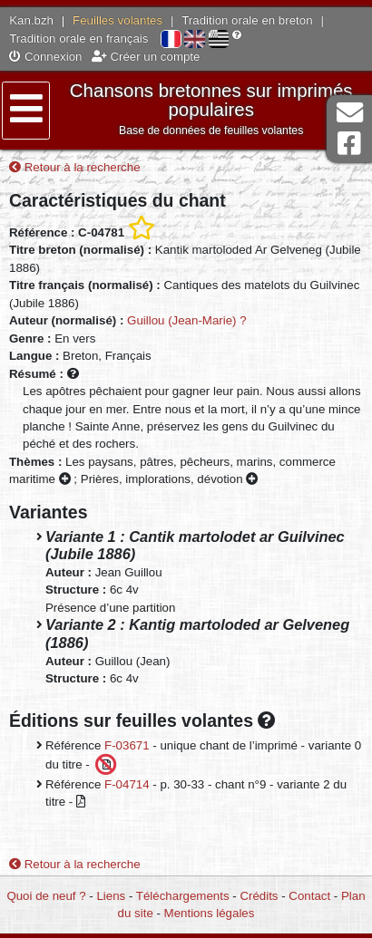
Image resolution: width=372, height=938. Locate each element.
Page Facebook (349, 144)
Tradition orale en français (78, 38)
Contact (309, 896)
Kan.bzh (31, 20)
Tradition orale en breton (246, 20)
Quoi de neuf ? (45, 896)
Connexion (45, 56)
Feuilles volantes (117, 20)
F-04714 (127, 784)
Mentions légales (209, 913)
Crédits (259, 896)
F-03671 (127, 745)
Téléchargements (183, 896)
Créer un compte (146, 56)
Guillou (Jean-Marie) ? (187, 320)
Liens (110, 896)
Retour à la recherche (75, 167)
